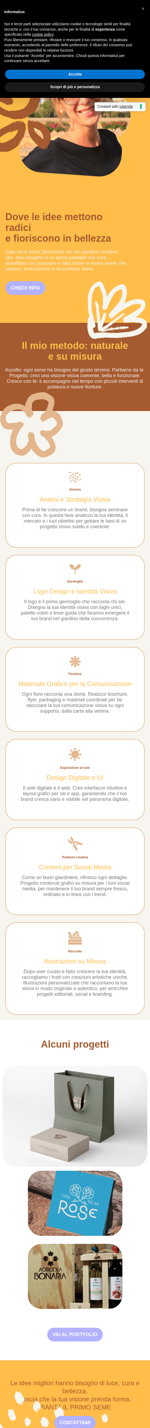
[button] (143, 8)
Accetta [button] (75, 74)
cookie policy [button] (42, 34)
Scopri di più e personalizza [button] (75, 87)
